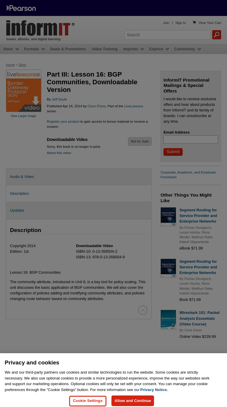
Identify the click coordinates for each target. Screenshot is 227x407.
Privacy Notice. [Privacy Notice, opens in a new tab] (154, 398)
